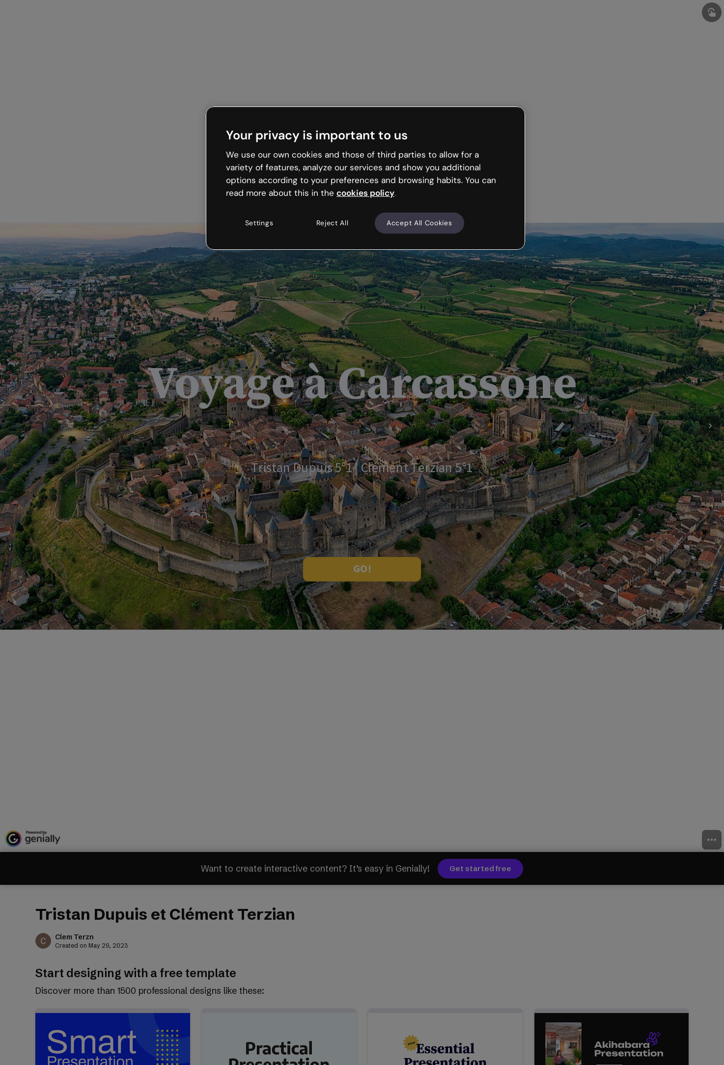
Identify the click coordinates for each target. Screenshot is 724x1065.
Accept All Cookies (419, 222)
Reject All (332, 222)
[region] (365, 178)
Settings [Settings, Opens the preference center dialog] (259, 222)
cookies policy (365, 192)
